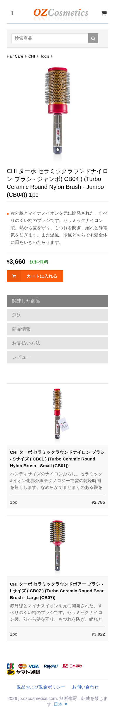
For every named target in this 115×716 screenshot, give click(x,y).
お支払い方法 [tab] (26, 343)
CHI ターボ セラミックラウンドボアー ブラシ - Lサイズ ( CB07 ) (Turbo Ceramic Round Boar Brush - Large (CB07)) (57, 591)
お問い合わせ (85, 686)
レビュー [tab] (21, 357)
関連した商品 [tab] (26, 301)
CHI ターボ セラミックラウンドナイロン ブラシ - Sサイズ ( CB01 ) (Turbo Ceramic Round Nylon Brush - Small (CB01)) (57, 459)
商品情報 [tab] (21, 329)
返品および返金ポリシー (41, 686)
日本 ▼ (61, 704)
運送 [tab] (16, 315)
